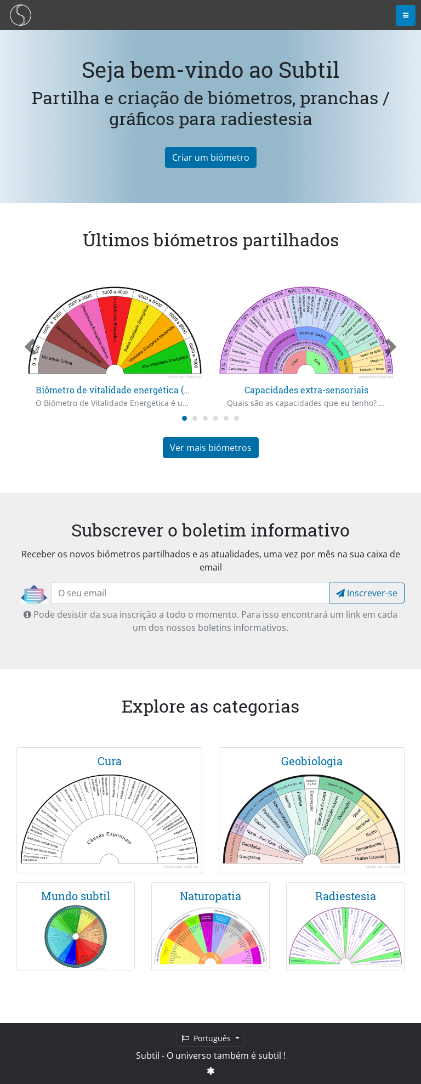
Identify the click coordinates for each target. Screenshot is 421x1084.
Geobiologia (312, 761)
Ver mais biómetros (211, 448)
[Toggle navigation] (406, 15)
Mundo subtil (75, 896)
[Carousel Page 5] (226, 418)
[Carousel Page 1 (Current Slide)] (184, 418)
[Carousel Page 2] (194, 418)
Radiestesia (345, 896)
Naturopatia (210, 896)
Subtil (148, 1055)
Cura (110, 761)
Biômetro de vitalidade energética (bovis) (122, 390)
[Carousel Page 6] (236, 418)
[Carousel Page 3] (205, 418)
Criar (210, 157)
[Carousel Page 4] (215, 418)
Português (207, 1038)
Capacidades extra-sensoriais (306, 390)
